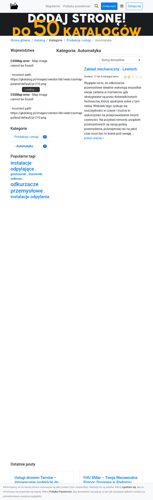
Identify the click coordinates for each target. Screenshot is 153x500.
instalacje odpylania (30, 196)
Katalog (39, 40)
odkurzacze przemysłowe (27, 187)
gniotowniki (19, 174)
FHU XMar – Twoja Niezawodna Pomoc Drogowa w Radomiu (110, 479)
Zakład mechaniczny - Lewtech (110, 69)
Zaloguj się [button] (134, 6)
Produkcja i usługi (79, 40)
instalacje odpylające (23, 166)
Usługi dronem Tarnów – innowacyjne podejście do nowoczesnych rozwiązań (37, 482)
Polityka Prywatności (60, 491)
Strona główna (20, 40)
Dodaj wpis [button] (109, 6)
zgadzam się (129, 487)
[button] (96, 6)
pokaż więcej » (94, 138)
